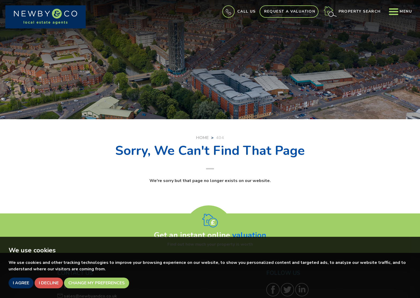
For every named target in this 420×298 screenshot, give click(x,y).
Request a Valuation (290, 11)
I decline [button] (49, 283)
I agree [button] (21, 283)
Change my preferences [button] (96, 283)
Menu (400, 11)
